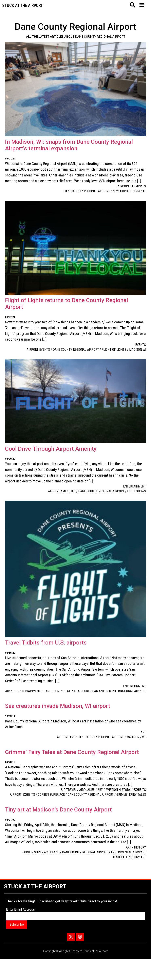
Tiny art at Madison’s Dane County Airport (58, 809)
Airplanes (87, 790)
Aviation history (118, 790)
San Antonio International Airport (119, 691)
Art (143, 732)
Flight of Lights (114, 350)
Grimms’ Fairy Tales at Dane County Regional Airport (72, 752)
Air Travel (68, 790)
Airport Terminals (132, 186)
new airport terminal (129, 191)
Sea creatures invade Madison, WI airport (57, 706)
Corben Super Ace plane (40, 852)
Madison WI (137, 350)
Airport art (66, 737)
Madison (133, 737)
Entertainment (134, 486)
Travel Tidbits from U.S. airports (46, 642)
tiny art (139, 857)
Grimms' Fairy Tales (131, 795)
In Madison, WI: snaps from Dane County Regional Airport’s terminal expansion (69, 145)
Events (140, 345)
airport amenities (61, 491)
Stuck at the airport (22, 5)
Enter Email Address (20, 909)
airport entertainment (23, 691)
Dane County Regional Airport (87, 191)
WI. (144, 737)
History (140, 847)
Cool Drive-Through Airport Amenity (51, 448)
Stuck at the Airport (35, 886)
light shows (136, 491)
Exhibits (139, 790)
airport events (38, 350)
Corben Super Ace (51, 795)
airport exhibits (22, 795)
